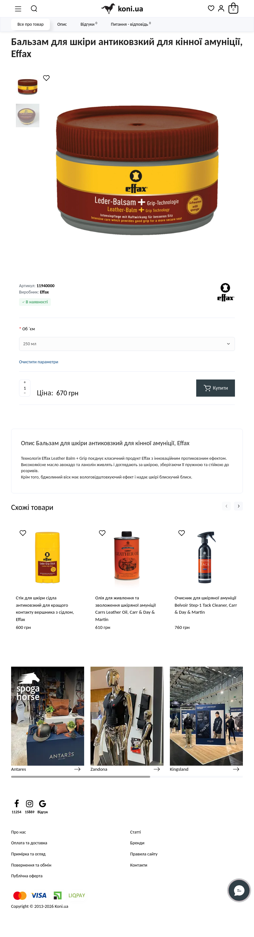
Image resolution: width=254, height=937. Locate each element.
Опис (62, 24)
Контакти (138, 865)
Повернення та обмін (31, 865)
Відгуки (89, 24)
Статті (135, 832)
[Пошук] (34, 8)
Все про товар (30, 24)
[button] (226, 506)
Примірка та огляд (28, 854)
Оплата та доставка (29, 843)
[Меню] (18, 8)
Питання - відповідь (131, 24)
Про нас (18, 832)
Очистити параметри (38, 362)
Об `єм (28, 329)
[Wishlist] (46, 78)
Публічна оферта (27, 876)
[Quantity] (24, 388)
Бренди (137, 843)
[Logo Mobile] (122, 8)
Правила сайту (143, 854)
